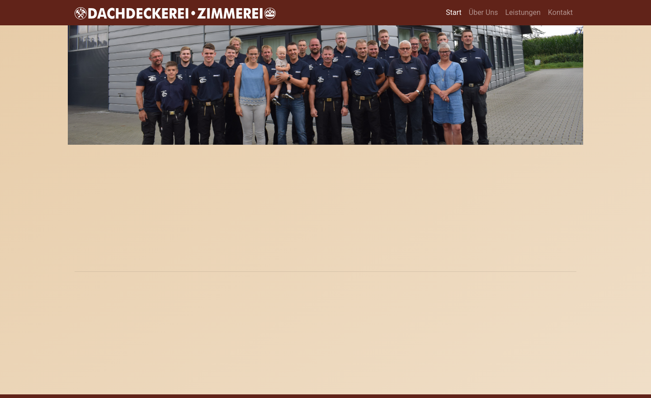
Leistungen (522, 12)
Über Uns (483, 12)
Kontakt (560, 12)
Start (455, 12)
